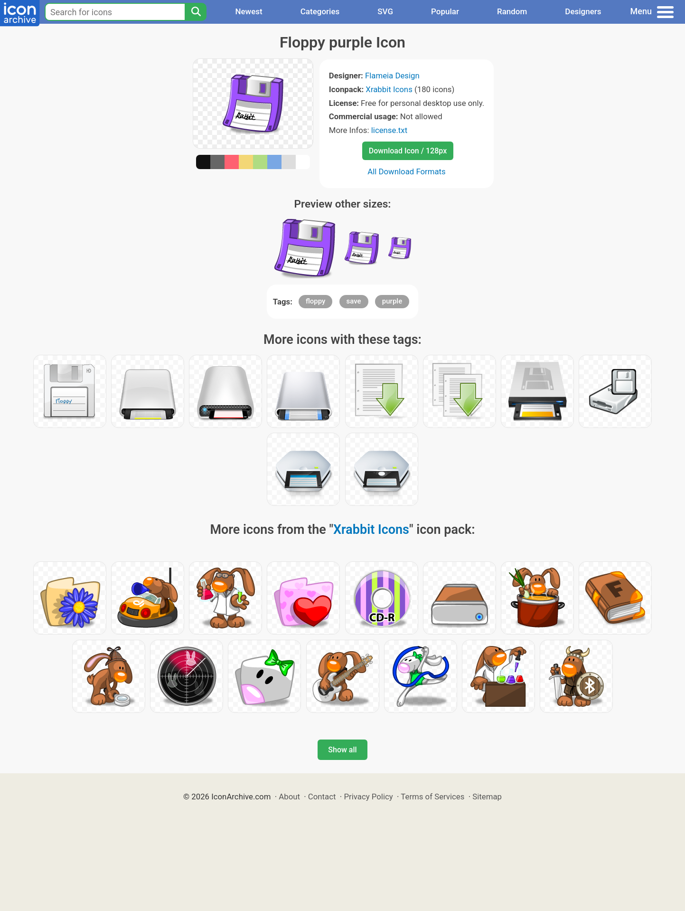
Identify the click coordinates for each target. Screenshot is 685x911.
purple (392, 301)
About (289, 796)
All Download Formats (406, 171)
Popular (445, 11)
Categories (320, 11)
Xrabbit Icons (389, 89)
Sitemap (487, 796)
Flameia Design (392, 75)
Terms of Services (432, 796)
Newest (248, 11)
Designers (583, 11)
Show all (342, 749)
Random (512, 11)
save (354, 301)
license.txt (389, 130)
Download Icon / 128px (408, 150)
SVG (385, 11)
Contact (322, 796)
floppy (316, 301)
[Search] (195, 12)
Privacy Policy (368, 796)
